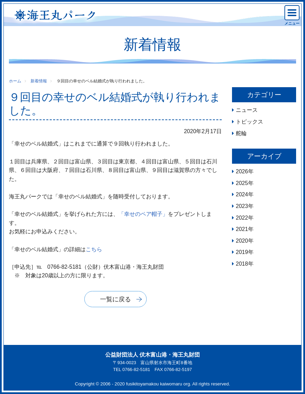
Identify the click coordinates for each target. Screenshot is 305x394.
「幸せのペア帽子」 (143, 214)
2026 (242, 171)
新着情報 (38, 81)
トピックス (249, 122)
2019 (242, 252)
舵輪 (241, 133)
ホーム (15, 81)
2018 (242, 264)
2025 (242, 183)
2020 (242, 241)
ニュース (247, 110)
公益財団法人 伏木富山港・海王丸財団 (152, 355)
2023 (242, 206)
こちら (94, 249)
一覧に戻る (115, 299)
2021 (242, 229)
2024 (242, 194)
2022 (242, 218)
